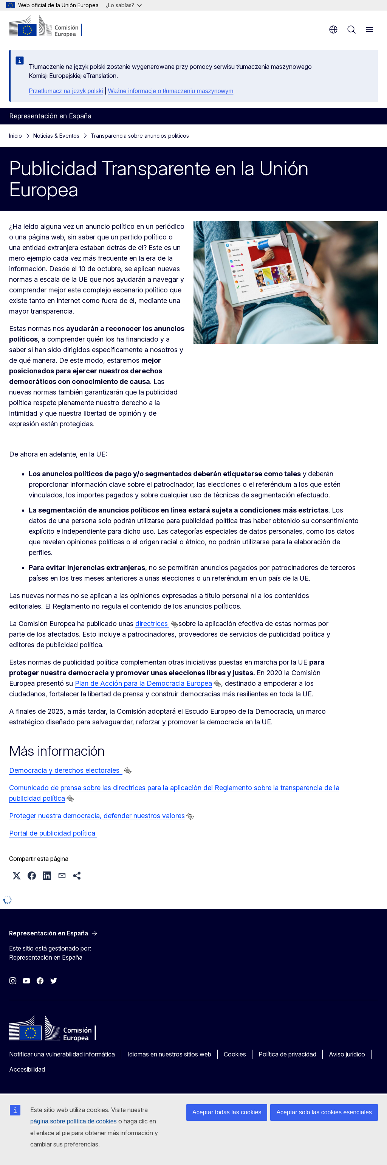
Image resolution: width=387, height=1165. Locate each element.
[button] (17, 876)
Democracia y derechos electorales (65, 770)
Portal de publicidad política (53, 833)
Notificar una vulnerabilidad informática (62, 1054)
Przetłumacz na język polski (66, 91)
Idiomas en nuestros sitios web (169, 1054)
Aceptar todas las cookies (226, 1112)
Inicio (15, 135)
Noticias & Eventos (56, 135)
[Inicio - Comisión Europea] (55, 26)
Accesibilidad (27, 1069)
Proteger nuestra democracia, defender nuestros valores (97, 816)
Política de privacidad (287, 1054)
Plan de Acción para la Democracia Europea (143, 683)
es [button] (333, 29)
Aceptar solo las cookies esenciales (324, 1112)
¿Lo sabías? (123, 5)
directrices (152, 624)
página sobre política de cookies (73, 1121)
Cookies (235, 1054)
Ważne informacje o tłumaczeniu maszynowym (171, 91)
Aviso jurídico (347, 1054)
